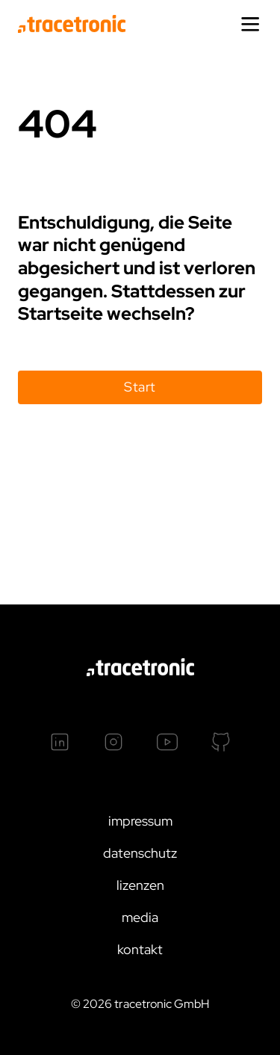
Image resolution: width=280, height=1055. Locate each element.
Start (140, 386)
